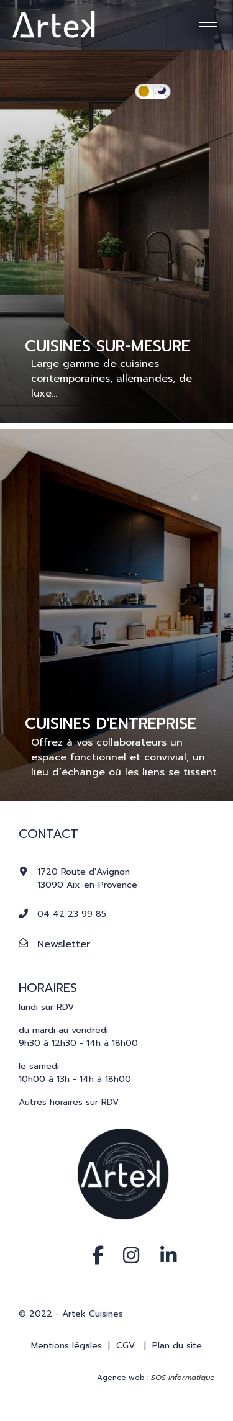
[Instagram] (126, 1242)
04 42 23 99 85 (71, 914)
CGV (125, 1345)
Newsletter (63, 944)
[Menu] (206, 25)
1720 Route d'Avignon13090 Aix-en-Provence (87, 878)
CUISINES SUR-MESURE (107, 346)
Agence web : (155, 1377)
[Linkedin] (160, 1242)
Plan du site (177, 1345)
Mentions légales (66, 1345)
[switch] (153, 91)
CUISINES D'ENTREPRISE (110, 724)
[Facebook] (92, 1242)
